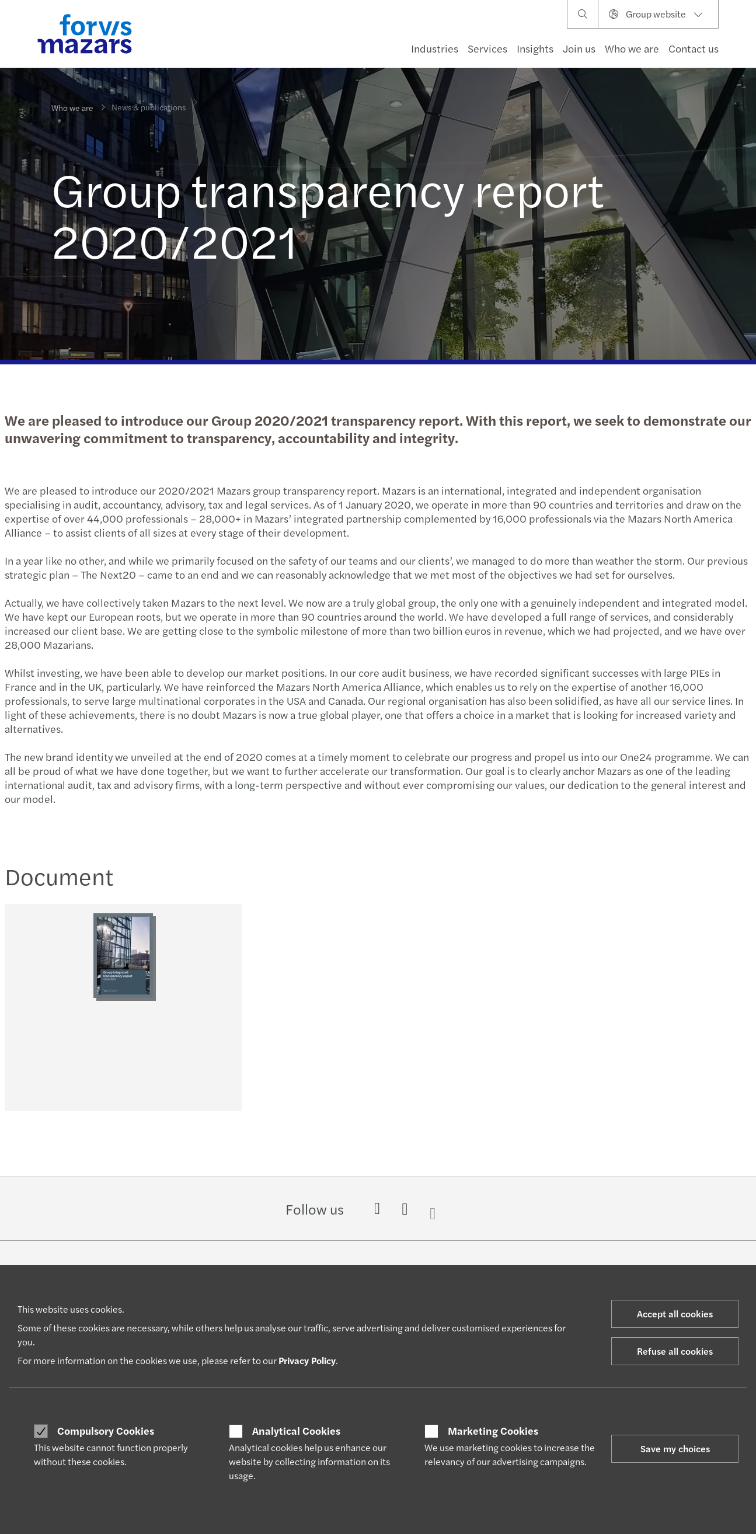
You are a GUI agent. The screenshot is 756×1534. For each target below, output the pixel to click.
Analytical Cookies (296, 1430)
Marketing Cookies (493, 1430)
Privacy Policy (307, 1360)
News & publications (149, 99)
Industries (434, 48)
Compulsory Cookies (105, 1430)
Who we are (632, 48)
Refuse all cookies (675, 1351)
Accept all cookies (675, 1313)
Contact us (693, 48)
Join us (579, 48)
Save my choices (675, 1448)
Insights (535, 48)
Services (487, 48)
